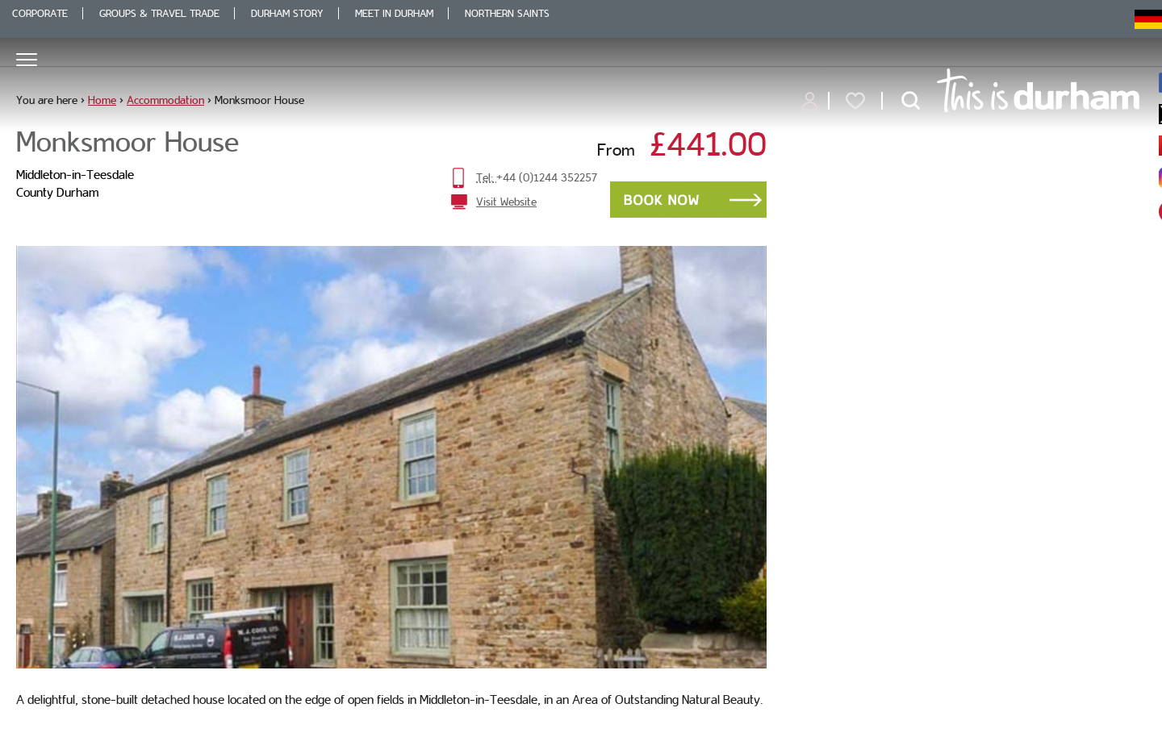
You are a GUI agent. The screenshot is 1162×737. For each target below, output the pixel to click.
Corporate (40, 13)
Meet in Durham (394, 13)
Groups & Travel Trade (159, 13)
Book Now (688, 199)
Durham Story (287, 13)
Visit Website (506, 201)
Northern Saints (507, 13)
